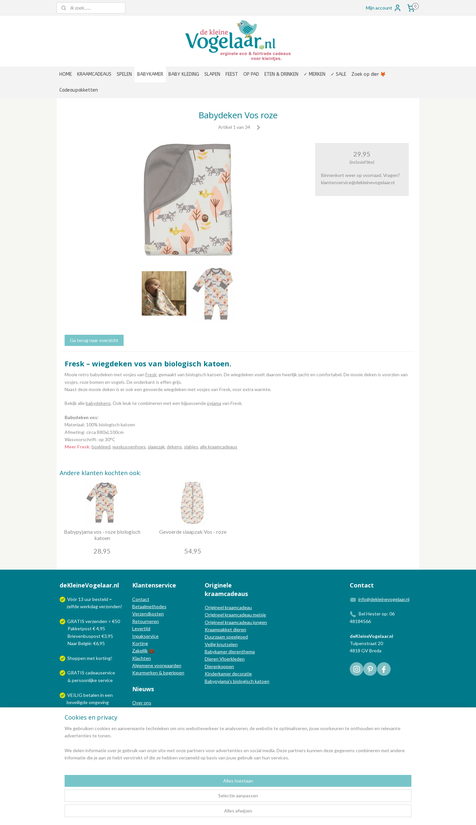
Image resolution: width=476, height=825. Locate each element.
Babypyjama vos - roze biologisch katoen (102, 534)
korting (103, 658)
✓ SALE (338, 74)
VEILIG (75, 695)
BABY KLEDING (183, 74)
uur (87, 599)
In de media (144, 710)
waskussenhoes (129, 446)
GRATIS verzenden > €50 (93, 621)
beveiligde (77, 702)
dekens (174, 446)
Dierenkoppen (219, 666)
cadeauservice (100, 672)
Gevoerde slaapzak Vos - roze (192, 531)
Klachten (141, 658)
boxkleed (101, 446)
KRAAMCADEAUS (94, 74)
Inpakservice (145, 636)
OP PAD (251, 74)
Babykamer (216, 651)
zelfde (73, 606)
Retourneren (145, 621)
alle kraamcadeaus (218, 446)
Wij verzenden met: (87, 717)
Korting (140, 643)
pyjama (214, 403)
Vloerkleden (232, 659)
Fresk (151, 374)
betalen (91, 695)
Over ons (141, 702)
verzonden (110, 606)
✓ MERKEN (314, 74)
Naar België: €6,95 (86, 643)
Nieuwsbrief (144, 724)
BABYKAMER (150, 74)
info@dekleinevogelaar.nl (383, 599)
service (105, 680)
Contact (140, 599)
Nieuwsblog (144, 717)
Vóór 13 (75, 599)
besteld (100, 599)
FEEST (231, 74)
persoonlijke (84, 680)
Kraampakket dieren (225, 629)
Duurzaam (215, 637)
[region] (194, 799)
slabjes (191, 446)
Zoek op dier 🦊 (368, 74)
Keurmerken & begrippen (158, 672)
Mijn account (384, 8)
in (102, 695)
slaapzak (156, 446)
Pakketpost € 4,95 (83, 628)
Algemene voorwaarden (156, 665)
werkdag (89, 606)
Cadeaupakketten (78, 90)
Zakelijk (140, 650)
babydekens (98, 403)
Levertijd (141, 628)
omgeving (99, 702)
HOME (65, 74)
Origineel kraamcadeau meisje (235, 614)
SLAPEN (212, 74)
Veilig (211, 644)
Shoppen (76, 658)
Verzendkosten (148, 613)
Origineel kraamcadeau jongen (236, 622)
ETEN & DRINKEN (281, 74)
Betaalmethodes (149, 606)
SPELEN (124, 74)
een (109, 695)
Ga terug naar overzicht (94, 340)
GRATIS (76, 672)
